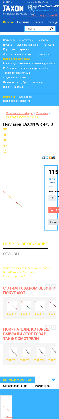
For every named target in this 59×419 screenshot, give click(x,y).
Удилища (38, 82)
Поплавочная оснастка (17, 100)
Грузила (7, 44)
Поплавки (9, 96)
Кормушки (9, 49)
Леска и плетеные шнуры (18, 54)
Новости (38, 22)
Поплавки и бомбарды (16, 58)
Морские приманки (28, 44)
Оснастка (43, 40)
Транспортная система (16, 72)
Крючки (24, 49)
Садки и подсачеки (14, 77)
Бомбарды (25, 96)
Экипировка (44, 54)
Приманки (9, 40)
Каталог (8, 22)
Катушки (48, 44)
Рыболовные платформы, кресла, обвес (26, 68)
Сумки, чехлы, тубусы (15, 82)
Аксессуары (26, 40)
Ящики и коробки (13, 86)
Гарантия (23, 22)
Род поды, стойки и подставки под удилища (29, 63)
